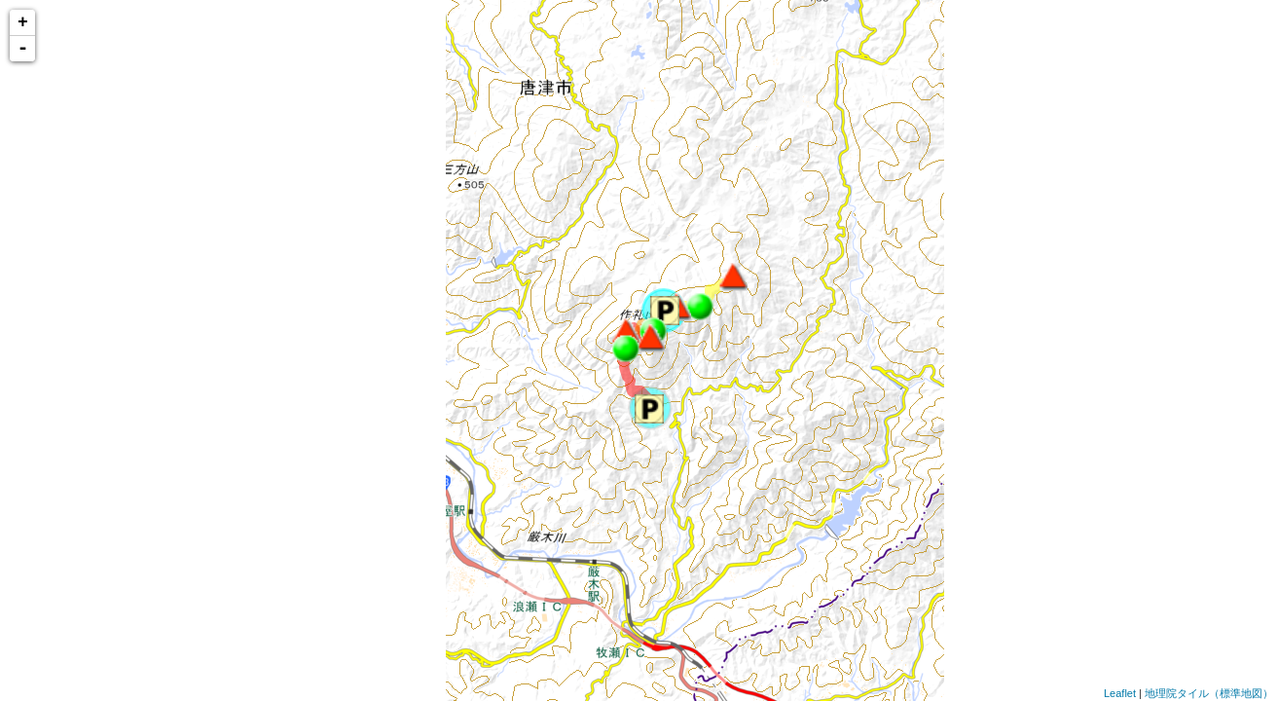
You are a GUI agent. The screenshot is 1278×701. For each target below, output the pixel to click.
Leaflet (1120, 693)
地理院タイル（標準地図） (1209, 693)
